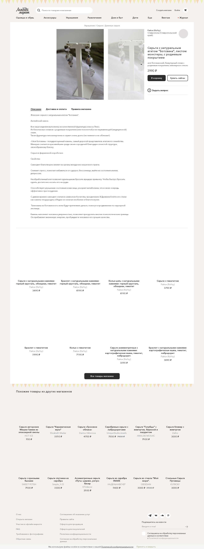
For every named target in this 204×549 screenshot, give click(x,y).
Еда (150, 17)
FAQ (18, 529)
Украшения (72, 17)
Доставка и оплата (56, 109)
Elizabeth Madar (58, 433)
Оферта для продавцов (71, 524)
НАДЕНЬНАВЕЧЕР (117, 484)
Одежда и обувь (25, 17)
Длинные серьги (112, 25)
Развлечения (94, 17)
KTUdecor (87, 487)
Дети (135, 17)
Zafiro (175, 433)
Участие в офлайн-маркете (29, 524)
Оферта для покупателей (72, 529)
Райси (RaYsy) (154, 30)
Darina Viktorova (87, 433)
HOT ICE (29, 435)
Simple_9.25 (58, 484)
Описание (36, 109)
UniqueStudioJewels (117, 433)
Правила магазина (81, 109)
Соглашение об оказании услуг (75, 514)
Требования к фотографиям (29, 534)
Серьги (99, 25)
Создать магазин (164, 10)
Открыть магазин (24, 519)
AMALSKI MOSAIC (146, 435)
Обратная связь (23, 539)
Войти (177, 10)
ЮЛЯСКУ (175, 484)
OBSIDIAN (146, 484)
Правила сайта (67, 519)
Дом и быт (117, 17)
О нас (18, 514)
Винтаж (166, 17)
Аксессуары (50, 17)
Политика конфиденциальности (75, 534)
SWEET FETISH (29, 484)
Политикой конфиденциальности (163, 538)
